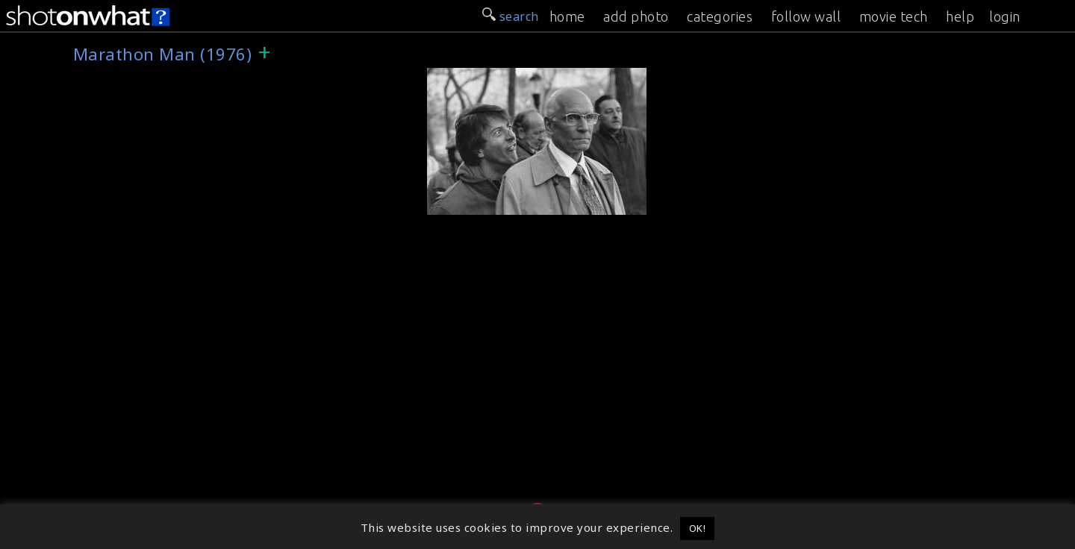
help (960, 16)
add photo (636, 16)
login (1005, 16)
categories (719, 16)
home (567, 16)
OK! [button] (697, 528)
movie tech (893, 16)
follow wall (806, 16)
